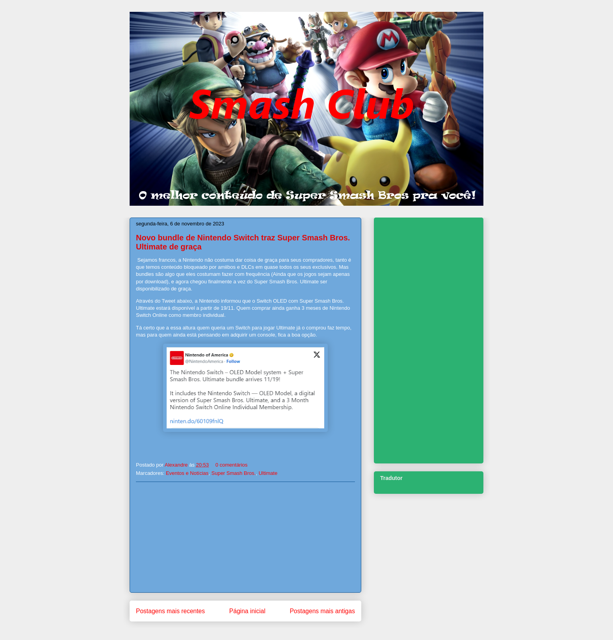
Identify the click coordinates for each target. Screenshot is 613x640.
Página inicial (247, 611)
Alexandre (177, 465)
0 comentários (231, 465)
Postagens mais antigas (322, 611)
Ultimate (267, 473)
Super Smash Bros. (234, 473)
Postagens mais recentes (170, 611)
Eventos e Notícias (187, 473)
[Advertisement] (245, 537)
